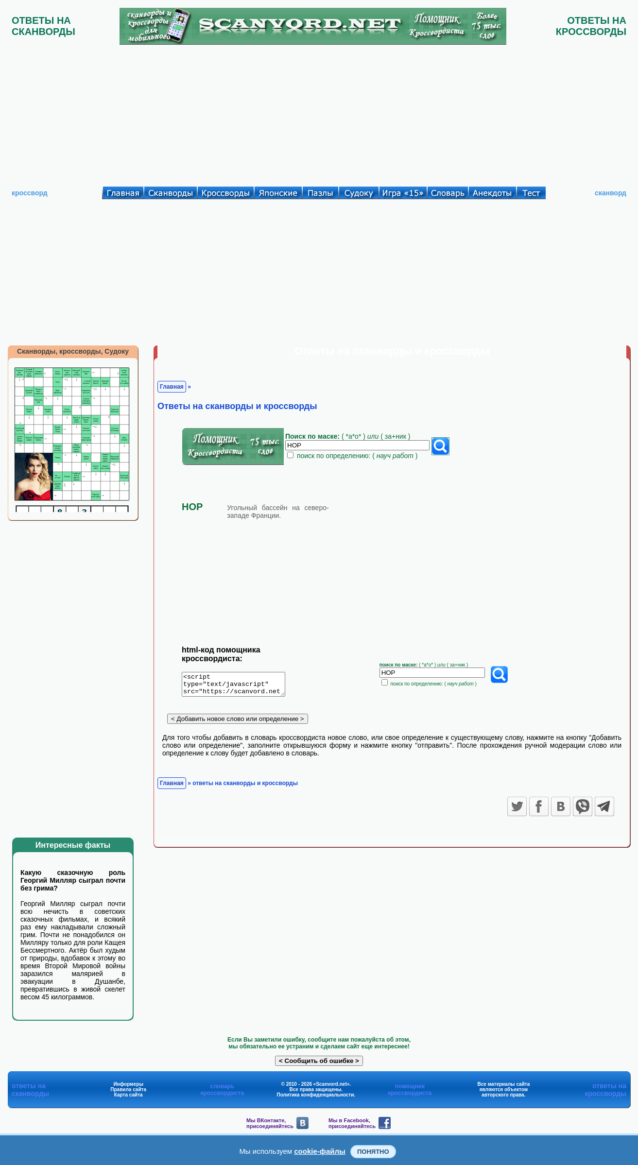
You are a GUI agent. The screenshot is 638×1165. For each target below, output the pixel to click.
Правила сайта (128, 1089)
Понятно (373, 1151)
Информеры (128, 1084)
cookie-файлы (319, 1151)
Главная (172, 386)
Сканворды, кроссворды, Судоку (73, 351)
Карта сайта (128, 1094)
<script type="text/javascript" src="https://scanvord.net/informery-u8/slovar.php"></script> (239, 686)
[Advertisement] (319, 113)
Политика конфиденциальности (315, 1094)
